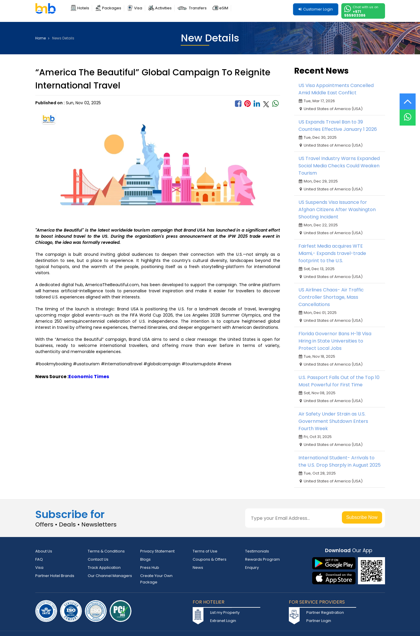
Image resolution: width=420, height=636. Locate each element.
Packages (111, 8)
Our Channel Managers (110, 575)
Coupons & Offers (209, 559)
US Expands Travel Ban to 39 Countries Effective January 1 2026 (337, 126)
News (198, 567)
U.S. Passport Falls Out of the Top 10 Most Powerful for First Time (338, 381)
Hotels (83, 8)
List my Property (225, 612)
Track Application (104, 567)
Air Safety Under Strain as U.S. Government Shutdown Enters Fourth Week (333, 421)
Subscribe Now (362, 517)
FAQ (39, 559)
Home (42, 38)
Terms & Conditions (106, 551)
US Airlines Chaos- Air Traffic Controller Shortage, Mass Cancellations (331, 297)
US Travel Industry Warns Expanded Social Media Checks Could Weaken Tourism (339, 165)
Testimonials (257, 551)
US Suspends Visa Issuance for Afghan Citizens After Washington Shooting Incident (337, 209)
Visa (138, 8)
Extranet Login (223, 620)
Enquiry (252, 567)
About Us (43, 551)
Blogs (145, 559)
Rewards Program (262, 559)
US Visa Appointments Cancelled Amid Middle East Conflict (336, 89)
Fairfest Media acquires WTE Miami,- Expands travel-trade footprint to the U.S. (332, 253)
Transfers (198, 8)
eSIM (223, 8)
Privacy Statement (157, 551)
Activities (163, 8)
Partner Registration (325, 612)
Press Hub (149, 567)
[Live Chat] (407, 114)
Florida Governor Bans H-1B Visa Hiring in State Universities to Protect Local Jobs (334, 341)
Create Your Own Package (156, 579)
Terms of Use (205, 551)
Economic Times (88, 376)
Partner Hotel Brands (54, 575)
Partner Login (318, 620)
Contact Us (98, 559)
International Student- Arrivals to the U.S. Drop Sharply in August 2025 (339, 461)
